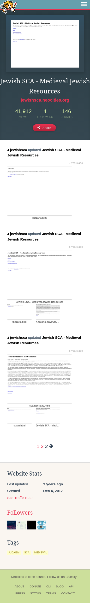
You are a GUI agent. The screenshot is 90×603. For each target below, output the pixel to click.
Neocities (17, 577)
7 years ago (76, 162)
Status (35, 593)
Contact (68, 593)
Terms (51, 593)
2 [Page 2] (42, 446)
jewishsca (17, 150)
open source (36, 577)
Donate (35, 586)
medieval (40, 552)
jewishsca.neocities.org (45, 100)
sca (27, 552)
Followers (20, 513)
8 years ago (76, 246)
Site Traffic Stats (20, 498)
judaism (13, 552)
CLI (48, 586)
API (71, 586)
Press (20, 593)
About (19, 586)
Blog (60, 586)
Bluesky (71, 577)
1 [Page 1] (38, 446)
